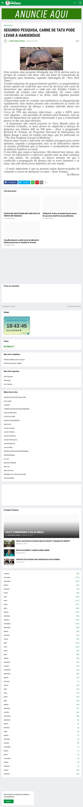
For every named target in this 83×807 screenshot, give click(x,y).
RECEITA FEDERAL (10, 463)
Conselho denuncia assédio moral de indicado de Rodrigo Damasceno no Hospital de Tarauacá (21, 241)
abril (41, 597)
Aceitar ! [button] (8, 801)
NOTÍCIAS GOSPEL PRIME (12, 363)
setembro (41, 616)
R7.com (6, 459)
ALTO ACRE (7, 401)
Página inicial (8, 25)
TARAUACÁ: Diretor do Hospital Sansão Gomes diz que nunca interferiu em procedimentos (60, 214)
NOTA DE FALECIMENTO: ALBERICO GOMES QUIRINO (32, 550)
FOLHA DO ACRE (9, 416)
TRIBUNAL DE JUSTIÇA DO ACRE (15, 474)
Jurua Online (8, 447)
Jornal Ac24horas (10, 436)
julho (41, 608)
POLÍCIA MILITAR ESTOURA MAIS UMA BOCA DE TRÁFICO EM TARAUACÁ (22, 214)
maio (41, 601)
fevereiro (41, 589)
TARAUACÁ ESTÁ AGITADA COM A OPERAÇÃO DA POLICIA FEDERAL (38, 559)
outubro (41, 574)
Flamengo (7, 380)
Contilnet (7, 405)
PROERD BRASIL (9, 455)
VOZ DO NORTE (9, 478)
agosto (41, 612)
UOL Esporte (8, 384)
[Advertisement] (41, 266)
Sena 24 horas (8, 470)
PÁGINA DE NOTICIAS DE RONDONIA (16, 451)
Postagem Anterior (9, 306)
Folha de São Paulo (10, 413)
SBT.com (7, 467)
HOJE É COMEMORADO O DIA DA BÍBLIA (24, 532)
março (41, 593)
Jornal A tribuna (9, 432)
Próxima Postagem (73, 306)
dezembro (41, 581)
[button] (2, 3)
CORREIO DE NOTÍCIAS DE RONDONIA (17, 409)
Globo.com (7, 424)
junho (41, 604)
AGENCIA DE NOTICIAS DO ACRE (15, 397)
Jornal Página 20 (9, 443)
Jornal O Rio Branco (10, 440)
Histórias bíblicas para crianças (14, 359)
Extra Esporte (8, 376)
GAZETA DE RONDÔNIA (11, 420)
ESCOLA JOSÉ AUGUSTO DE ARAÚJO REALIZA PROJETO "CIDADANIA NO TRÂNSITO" (43, 541)
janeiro (41, 585)
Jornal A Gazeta (9, 428)
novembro (41, 577)
